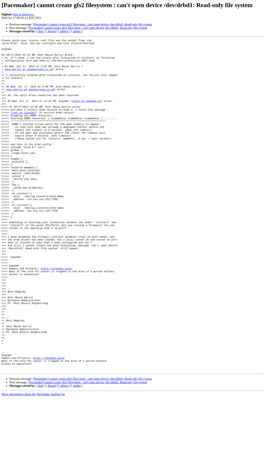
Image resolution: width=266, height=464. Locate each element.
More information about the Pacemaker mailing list (33, 460)
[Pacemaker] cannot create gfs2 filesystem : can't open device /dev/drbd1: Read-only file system (92, 24)
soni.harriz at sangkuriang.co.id (29, 75)
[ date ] (40, 31)
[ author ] (77, 31)
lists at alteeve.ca (23, 14)
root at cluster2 (24, 127)
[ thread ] (51, 31)
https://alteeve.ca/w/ (56, 314)
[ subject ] (64, 31)
